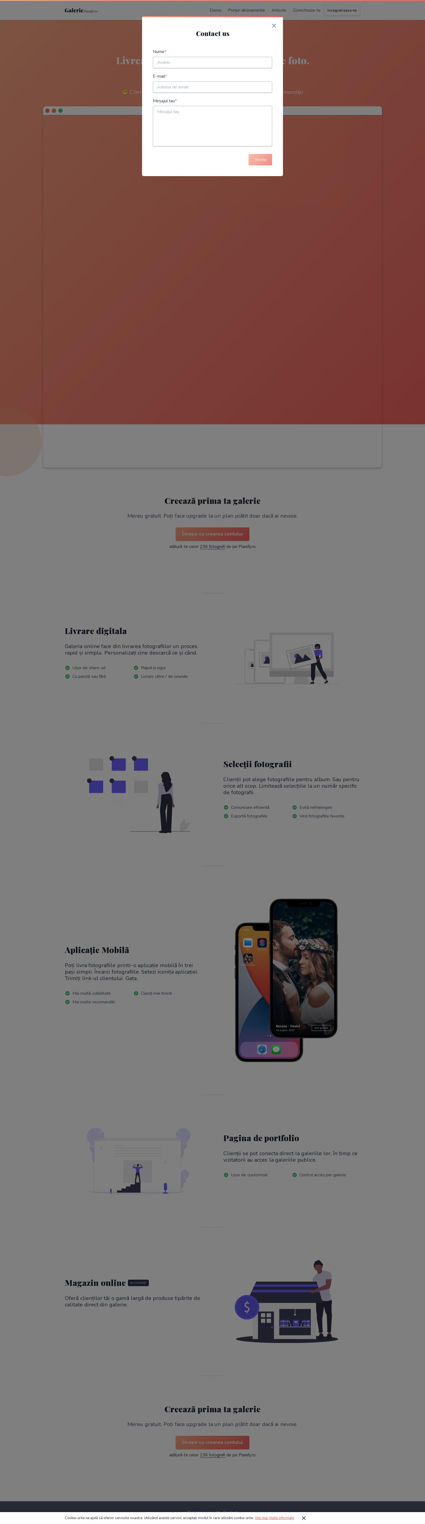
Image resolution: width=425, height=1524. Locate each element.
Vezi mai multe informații (274, 1518)
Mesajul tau (165, 101)
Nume (159, 52)
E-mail (160, 76)
